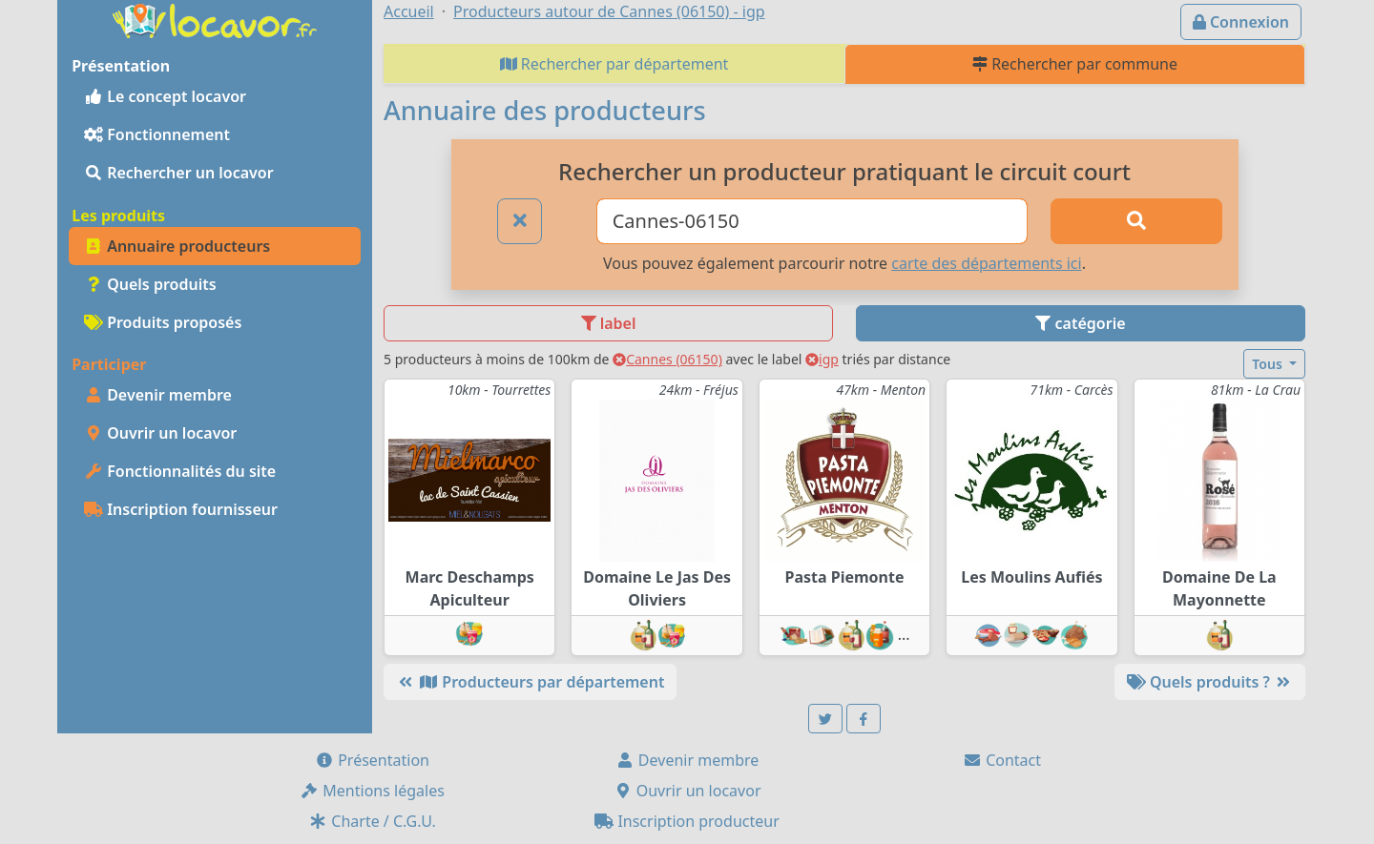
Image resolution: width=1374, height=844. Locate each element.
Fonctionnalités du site (180, 471)
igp (822, 359)
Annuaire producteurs (177, 246)
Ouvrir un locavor (160, 432)
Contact (1002, 760)
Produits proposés (162, 322)
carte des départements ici (986, 263)
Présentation (372, 760)
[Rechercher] (1136, 221)
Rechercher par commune (1074, 63)
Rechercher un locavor (179, 172)
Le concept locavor (165, 96)
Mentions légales (372, 790)
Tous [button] (1268, 364)
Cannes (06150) (667, 359)
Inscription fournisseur (181, 509)
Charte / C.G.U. (372, 821)
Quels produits (150, 284)
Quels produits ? (1210, 681)
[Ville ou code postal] (812, 221)
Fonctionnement (157, 134)
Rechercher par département (614, 63)
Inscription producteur (687, 821)
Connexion (1241, 21)
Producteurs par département (530, 681)
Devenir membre (158, 394)
